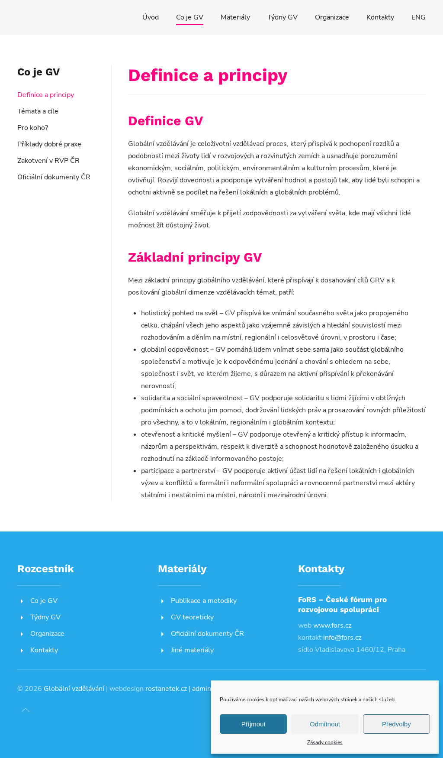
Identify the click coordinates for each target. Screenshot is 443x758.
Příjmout (253, 724)
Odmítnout (325, 724)
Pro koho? (32, 128)
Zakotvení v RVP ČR (48, 160)
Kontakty (380, 17)
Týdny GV (282, 17)
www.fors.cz (332, 625)
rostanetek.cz (166, 688)
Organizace (332, 17)
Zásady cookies (325, 742)
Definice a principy (45, 95)
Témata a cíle (37, 111)
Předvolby (396, 724)
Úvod (150, 17)
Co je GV (189, 17)
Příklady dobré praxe (49, 144)
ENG (418, 17)
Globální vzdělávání (74, 688)
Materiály (235, 17)
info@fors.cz (342, 637)
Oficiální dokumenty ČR (53, 177)
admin (201, 688)
